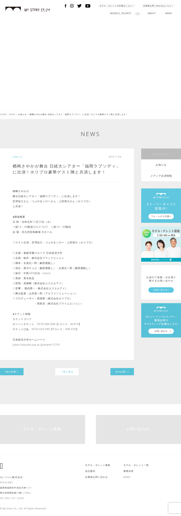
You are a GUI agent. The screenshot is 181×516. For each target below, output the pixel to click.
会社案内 (90, 471)
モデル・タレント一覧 (136, 465)
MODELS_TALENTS (120, 13)
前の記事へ (12, 371)
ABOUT (152, 13)
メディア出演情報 (161, 175)
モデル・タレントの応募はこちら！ (116, 5)
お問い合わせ (138, 428)
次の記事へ (122, 371)
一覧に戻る (67, 371)
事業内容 (128, 471)
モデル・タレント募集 (42, 428)
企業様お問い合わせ (96, 477)
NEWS (168, 13)
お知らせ (161, 164)
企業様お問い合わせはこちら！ (158, 5)
